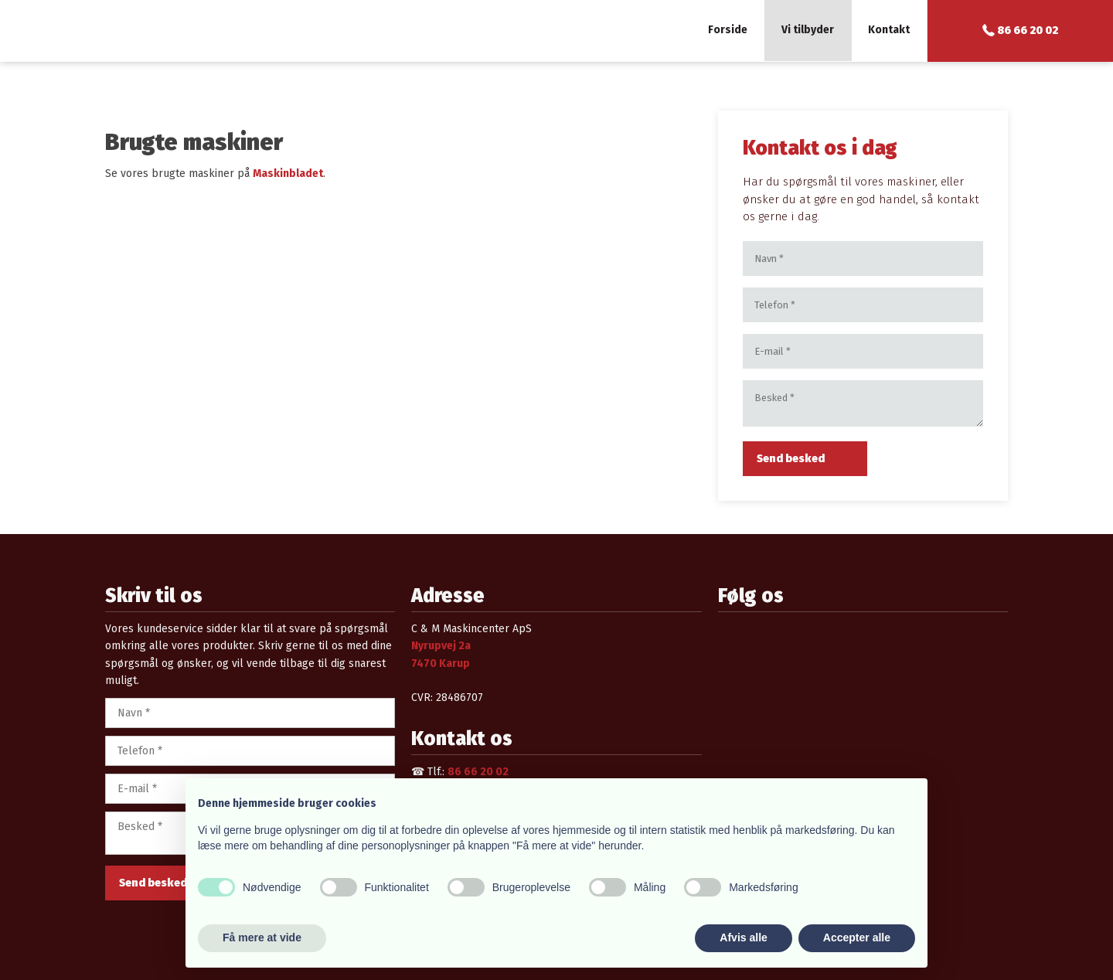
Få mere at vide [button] (262, 937)
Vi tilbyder (807, 29)
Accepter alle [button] (856, 937)
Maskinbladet (288, 173)
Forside (727, 29)
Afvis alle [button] (743, 937)
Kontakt (889, 29)
